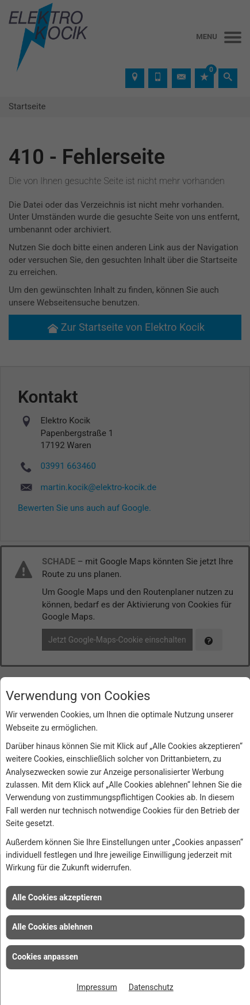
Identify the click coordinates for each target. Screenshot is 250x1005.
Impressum (96, 987)
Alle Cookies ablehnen (52, 926)
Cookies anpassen (45, 956)
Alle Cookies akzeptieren (57, 897)
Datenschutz (151, 987)
